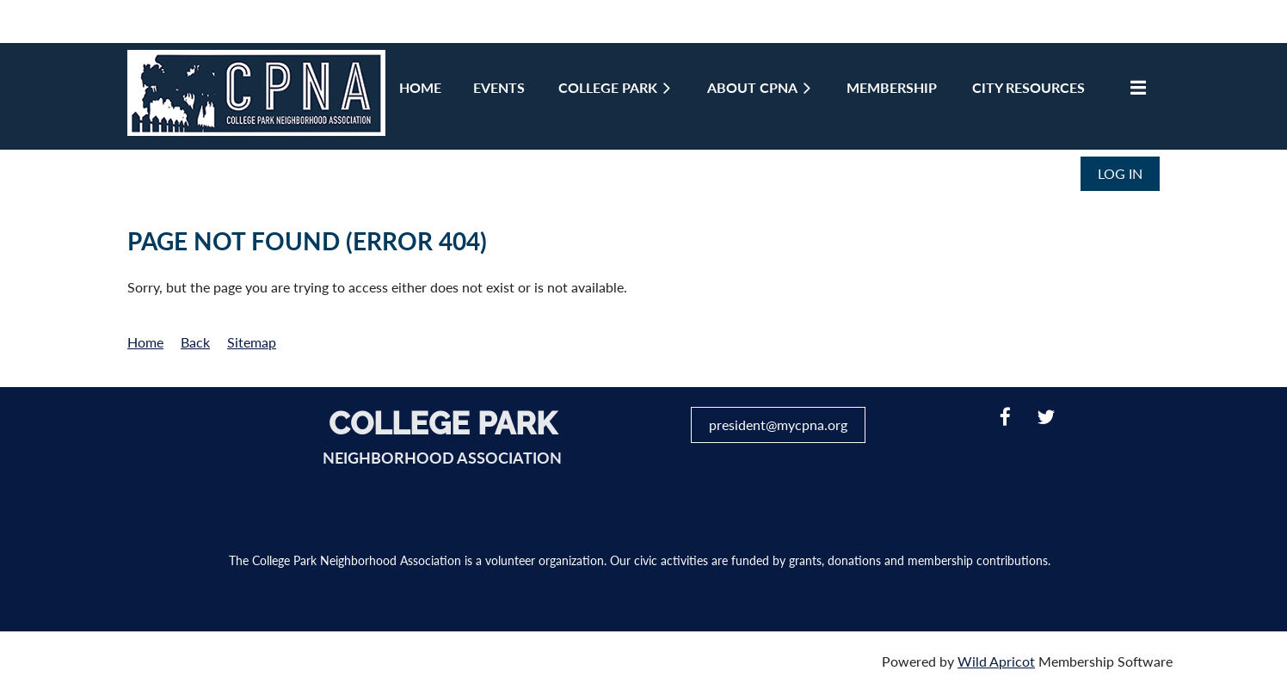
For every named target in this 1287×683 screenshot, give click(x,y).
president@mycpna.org (778, 424)
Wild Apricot (996, 661)
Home (145, 342)
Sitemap (251, 342)
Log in (1120, 173)
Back (195, 342)
